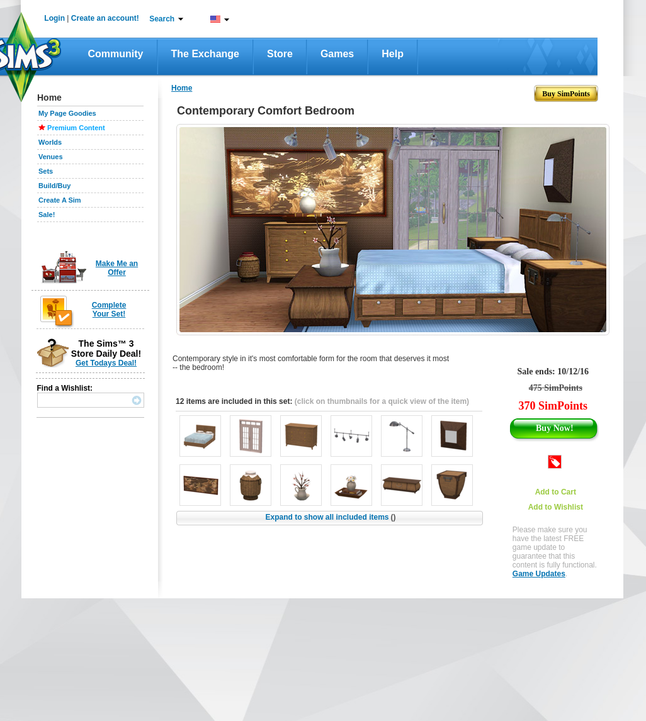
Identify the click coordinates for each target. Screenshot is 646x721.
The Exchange (205, 53)
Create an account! (105, 18)
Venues (50, 156)
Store (280, 53)
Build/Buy (54, 185)
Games (337, 53)
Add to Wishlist (555, 507)
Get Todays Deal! (106, 363)
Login (54, 18)
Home (181, 88)
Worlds (50, 142)
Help (393, 53)
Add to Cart (555, 492)
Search (161, 18)
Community (116, 53)
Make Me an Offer (117, 268)
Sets (45, 171)
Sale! (46, 214)
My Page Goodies (67, 113)
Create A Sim (59, 200)
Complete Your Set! (109, 309)
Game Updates (539, 573)
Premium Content (76, 127)
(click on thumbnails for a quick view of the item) (382, 401)
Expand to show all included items (330, 517)
